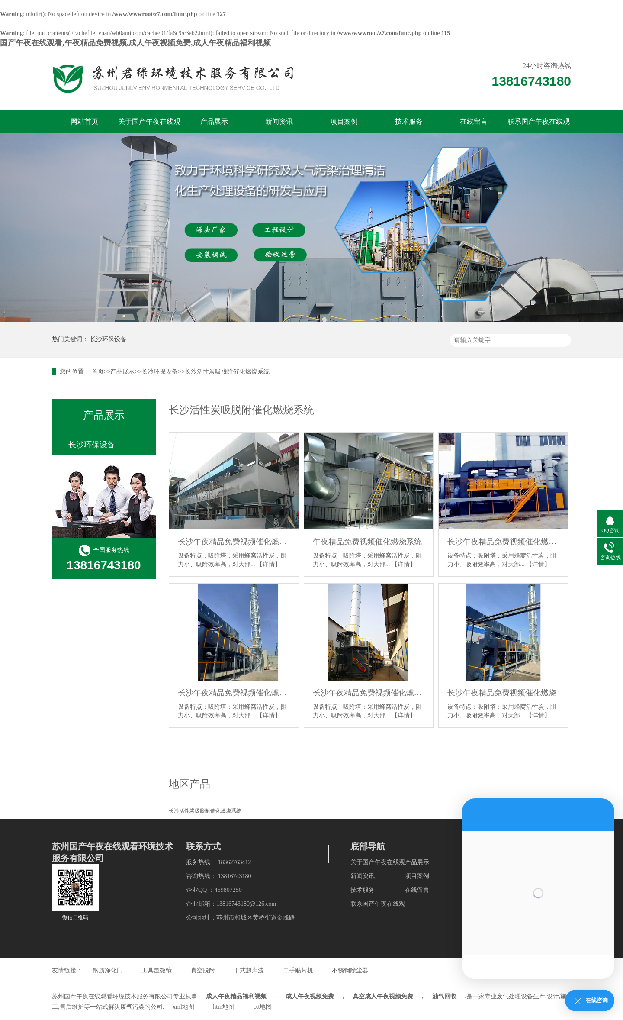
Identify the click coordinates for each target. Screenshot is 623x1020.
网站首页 (84, 121)
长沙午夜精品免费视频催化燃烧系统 (234, 541)
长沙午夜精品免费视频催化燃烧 (501, 692)
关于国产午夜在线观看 (149, 125)
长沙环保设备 (108, 339)
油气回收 (444, 996)
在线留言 (474, 121)
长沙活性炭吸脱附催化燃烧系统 (227, 371)
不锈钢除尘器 (350, 970)
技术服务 (409, 121)
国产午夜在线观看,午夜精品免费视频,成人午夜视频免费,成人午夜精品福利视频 (135, 43)
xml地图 (183, 1007)
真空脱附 (203, 970)
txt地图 (263, 1007)
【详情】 (269, 564)
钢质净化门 (108, 970)
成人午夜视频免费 (310, 996)
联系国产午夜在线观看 (538, 125)
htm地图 (223, 1007)
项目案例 (344, 121)
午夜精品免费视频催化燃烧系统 (367, 541)
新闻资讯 (279, 121)
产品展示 (214, 121)
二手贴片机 (298, 970)
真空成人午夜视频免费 (383, 996)
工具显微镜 (156, 970)
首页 (98, 371)
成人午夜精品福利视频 (236, 996)
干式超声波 (249, 970)
